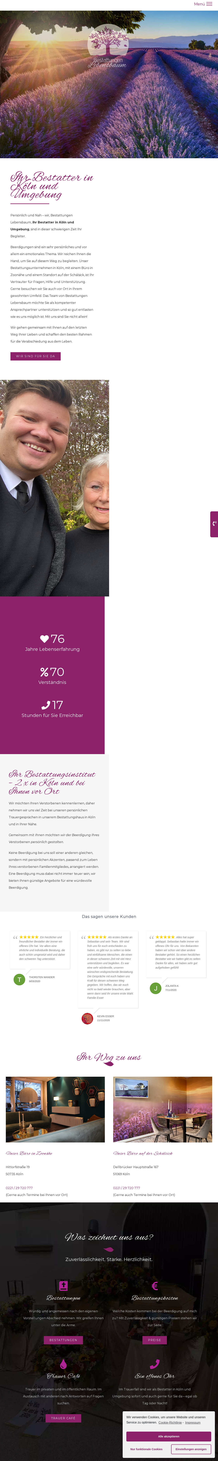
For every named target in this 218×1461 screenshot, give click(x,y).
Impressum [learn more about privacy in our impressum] (193, 1422)
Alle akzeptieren (168, 1436)
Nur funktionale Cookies (146, 1449)
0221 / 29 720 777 (19, 1188)
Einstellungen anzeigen (191, 1449)
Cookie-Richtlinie (170, 1422)
